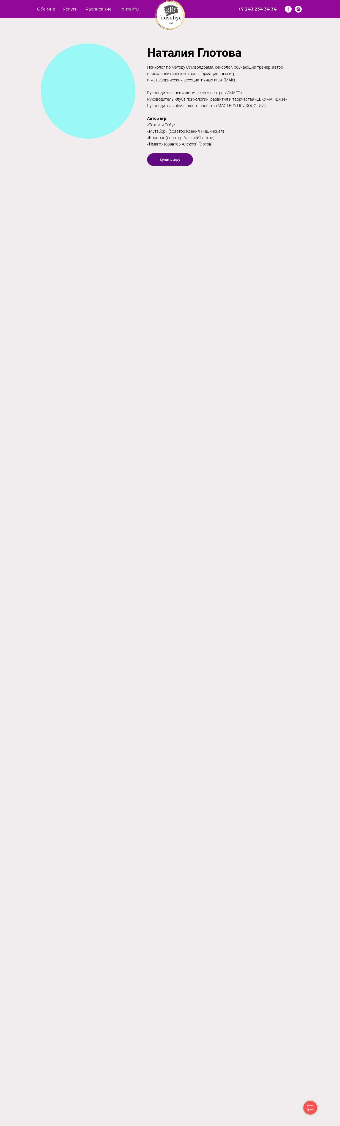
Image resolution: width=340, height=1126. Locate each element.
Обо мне (46, 9)
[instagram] (298, 9)
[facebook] (288, 9)
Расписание (98, 9)
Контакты (129, 9)
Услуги (70, 9)
